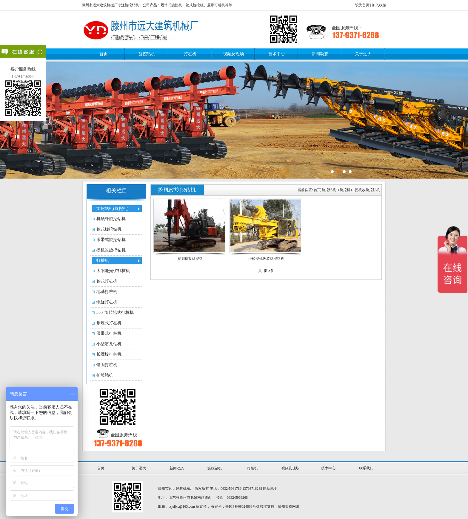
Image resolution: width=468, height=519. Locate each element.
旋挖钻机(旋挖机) (112, 208)
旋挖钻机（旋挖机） (338, 190)
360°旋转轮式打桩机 (115, 312)
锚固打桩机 (106, 365)
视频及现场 (233, 54)
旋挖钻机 (146, 54)
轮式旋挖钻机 (108, 229)
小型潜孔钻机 (108, 344)
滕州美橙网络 (288, 506)
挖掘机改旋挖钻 (190, 259)
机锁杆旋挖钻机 (111, 218)
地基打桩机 (106, 291)
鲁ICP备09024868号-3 (242, 506)
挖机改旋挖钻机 (111, 250)
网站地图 (270, 488)
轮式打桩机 (106, 281)
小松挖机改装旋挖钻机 (266, 259)
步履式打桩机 (108, 323)
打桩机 (190, 54)
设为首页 (362, 5)
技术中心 (276, 54)
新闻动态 (320, 54)
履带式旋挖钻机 (111, 239)
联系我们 (366, 468)
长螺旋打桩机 (108, 354)
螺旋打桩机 (106, 302)
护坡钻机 (104, 375)
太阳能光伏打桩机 (113, 270)
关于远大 (363, 54)
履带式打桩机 (108, 333)
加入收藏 (379, 5)
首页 (103, 54)
